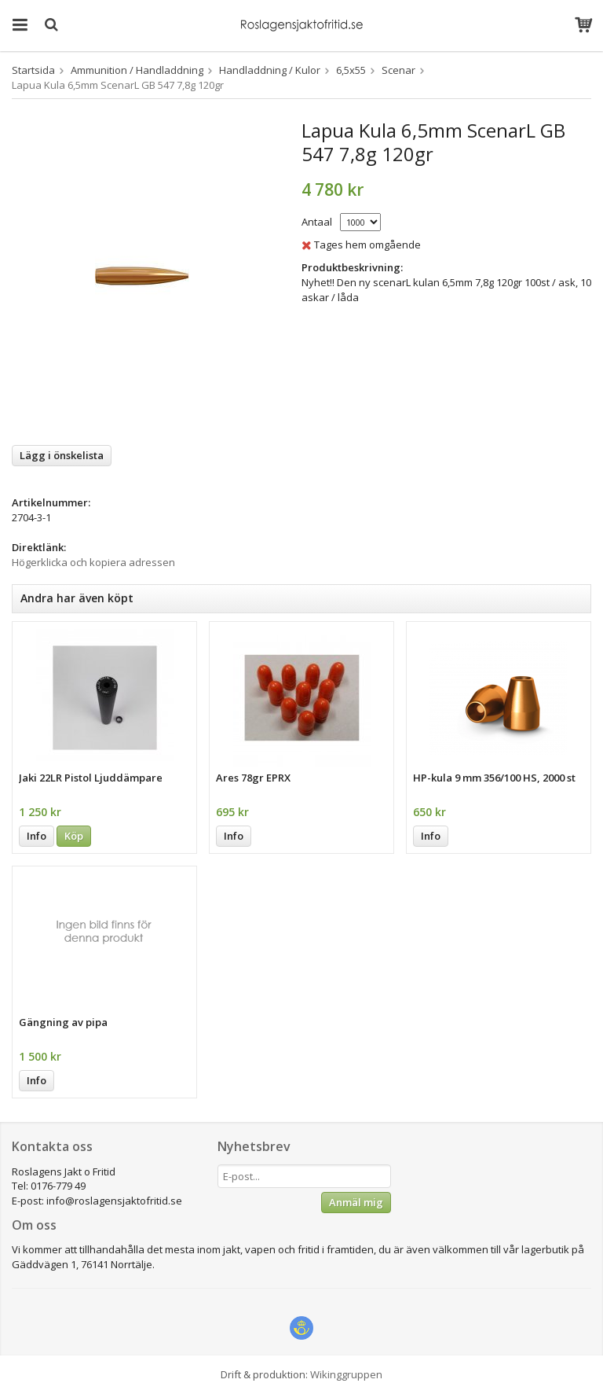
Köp (73, 836)
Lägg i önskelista (62, 455)
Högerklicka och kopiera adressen (93, 562)
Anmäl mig (356, 1202)
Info (36, 836)
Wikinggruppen (346, 1374)
